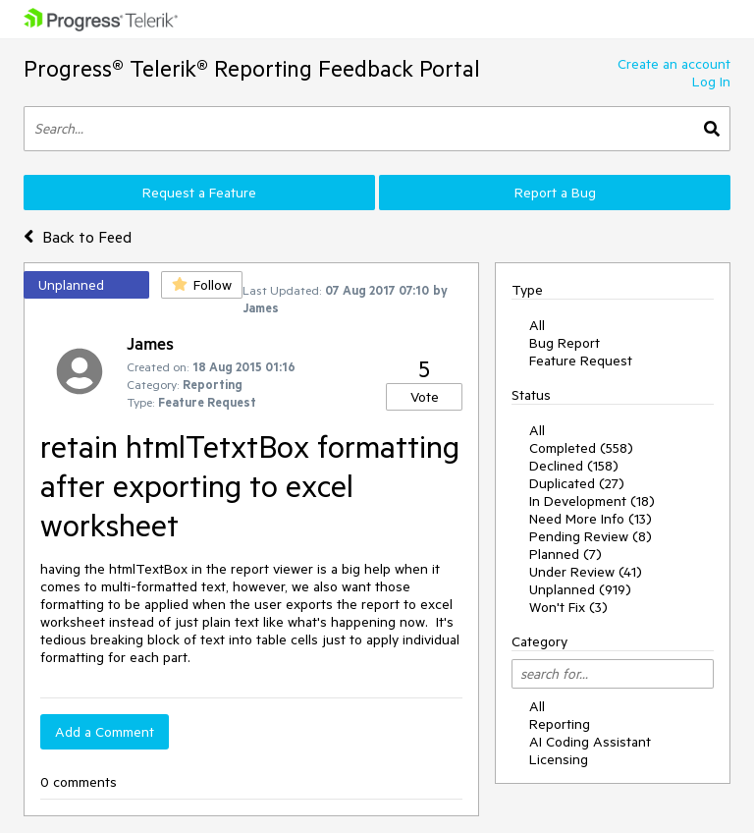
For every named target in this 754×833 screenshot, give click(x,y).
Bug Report (564, 343)
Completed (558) (581, 448)
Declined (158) (574, 465)
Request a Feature (199, 192)
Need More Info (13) (590, 519)
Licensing (558, 759)
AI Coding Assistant (590, 741)
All (537, 325)
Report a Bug (555, 192)
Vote (424, 397)
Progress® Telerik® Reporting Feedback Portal (252, 68)
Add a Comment (104, 732)
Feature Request (580, 360)
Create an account (674, 64)
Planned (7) (565, 554)
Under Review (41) (585, 572)
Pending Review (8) (590, 536)
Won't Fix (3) (568, 607)
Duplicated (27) (576, 483)
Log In (711, 81)
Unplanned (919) (580, 589)
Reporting (559, 724)
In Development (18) (592, 501)
